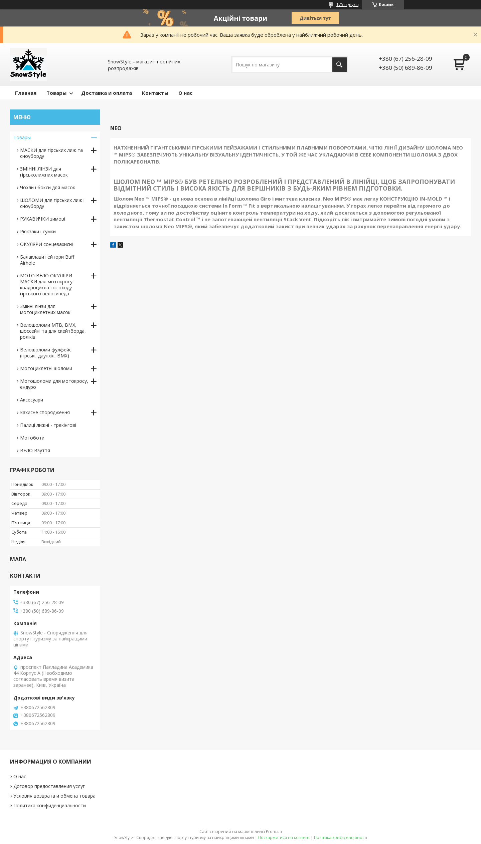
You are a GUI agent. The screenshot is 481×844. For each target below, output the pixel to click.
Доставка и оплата (106, 92)
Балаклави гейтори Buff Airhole (47, 260)
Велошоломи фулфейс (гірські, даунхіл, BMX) (45, 352)
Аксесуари (31, 399)
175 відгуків (347, 4)
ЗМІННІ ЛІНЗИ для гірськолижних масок (44, 172)
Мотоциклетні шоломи (46, 368)
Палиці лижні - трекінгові (48, 425)
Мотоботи (32, 438)
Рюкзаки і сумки (38, 231)
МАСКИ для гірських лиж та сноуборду (51, 153)
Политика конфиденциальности (49, 805)
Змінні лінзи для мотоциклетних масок (45, 309)
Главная (25, 92)
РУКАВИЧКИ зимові (42, 219)
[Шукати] (339, 64)
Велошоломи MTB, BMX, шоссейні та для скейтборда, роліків (53, 331)
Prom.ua (274, 831)
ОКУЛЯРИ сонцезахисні (46, 244)
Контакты (155, 92)
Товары (56, 92)
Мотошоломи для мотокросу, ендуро (54, 384)
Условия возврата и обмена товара (54, 796)
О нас (185, 92)
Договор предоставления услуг (49, 786)
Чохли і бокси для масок (47, 187)
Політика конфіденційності (340, 837)
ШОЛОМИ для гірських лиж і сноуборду (52, 203)
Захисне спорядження (45, 412)
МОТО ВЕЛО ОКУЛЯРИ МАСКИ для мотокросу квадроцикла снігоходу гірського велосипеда (46, 284)
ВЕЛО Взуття (35, 450)
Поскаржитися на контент (284, 837)
